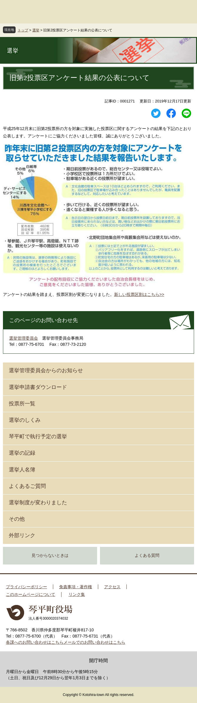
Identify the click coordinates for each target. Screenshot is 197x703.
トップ (23, 30)
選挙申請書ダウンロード (38, 387)
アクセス (112, 586)
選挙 (35, 30)
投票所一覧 (22, 404)
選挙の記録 (22, 453)
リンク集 (77, 594)
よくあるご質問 (27, 486)
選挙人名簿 (22, 470)
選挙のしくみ (25, 420)
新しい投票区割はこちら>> (139, 294)
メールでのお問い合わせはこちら (94, 642)
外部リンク (22, 535)
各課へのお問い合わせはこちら (35, 642)
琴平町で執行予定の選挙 (38, 436)
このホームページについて (30, 594)
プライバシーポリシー (26, 586)
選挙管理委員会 (23, 338)
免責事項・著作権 (75, 586)
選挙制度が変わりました (38, 502)
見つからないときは (50, 555)
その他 (17, 519)
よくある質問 (147, 555)
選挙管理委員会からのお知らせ (46, 370)
